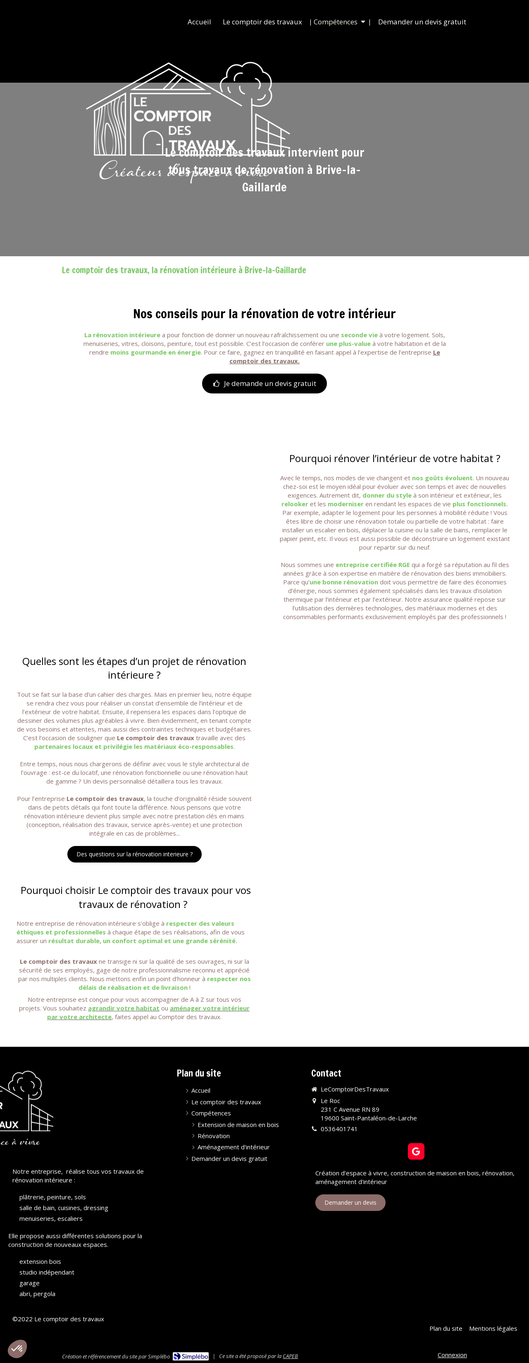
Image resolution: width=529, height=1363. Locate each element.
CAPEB (290, 1356)
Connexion (452, 1355)
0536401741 (339, 1129)
